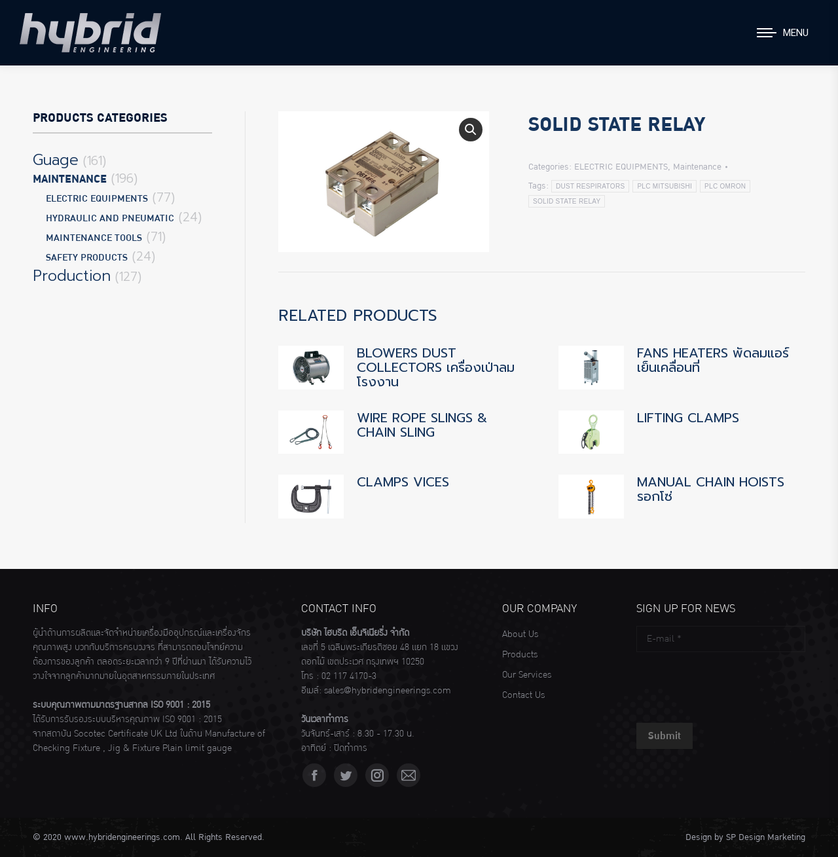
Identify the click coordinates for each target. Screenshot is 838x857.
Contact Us (523, 695)
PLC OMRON (725, 186)
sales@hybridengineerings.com (387, 691)
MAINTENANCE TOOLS (94, 238)
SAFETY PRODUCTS (87, 257)
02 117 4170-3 (348, 676)
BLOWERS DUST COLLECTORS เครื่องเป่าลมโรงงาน (436, 367)
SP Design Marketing (765, 837)
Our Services (526, 675)
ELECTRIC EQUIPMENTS (621, 166)
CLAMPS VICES (403, 482)
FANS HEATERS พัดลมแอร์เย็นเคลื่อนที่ (713, 360)
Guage (56, 160)
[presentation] (735, 684)
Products (519, 654)
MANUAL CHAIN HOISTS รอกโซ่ (710, 489)
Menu (796, 33)
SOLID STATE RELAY (566, 201)
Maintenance (697, 166)
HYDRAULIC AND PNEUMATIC (110, 218)
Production (72, 276)
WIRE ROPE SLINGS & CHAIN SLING (422, 424)
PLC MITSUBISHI (664, 186)
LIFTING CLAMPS (688, 417)
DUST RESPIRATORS (590, 186)
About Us (520, 634)
